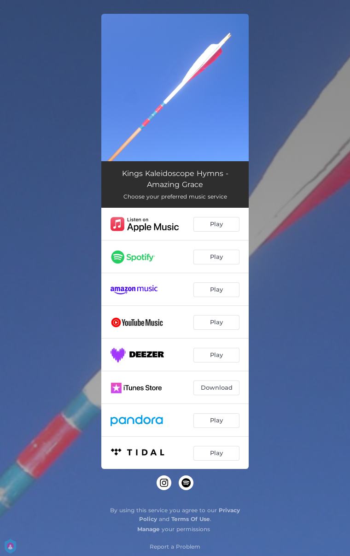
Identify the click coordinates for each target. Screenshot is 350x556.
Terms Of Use (190, 518)
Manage (148, 529)
